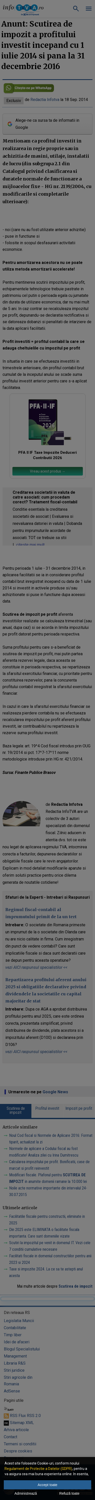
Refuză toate (69, 1493)
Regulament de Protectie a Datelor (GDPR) (38, 1469)
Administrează (25, 1493)
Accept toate (48, 1485)
